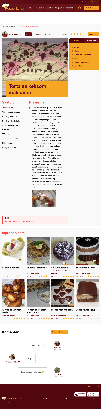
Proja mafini (77, 66)
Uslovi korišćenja (30, 399)
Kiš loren (75, 47)
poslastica (29, 221)
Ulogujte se (95, 2)
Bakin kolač (76, 51)
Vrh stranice (92, 387)
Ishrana (39, 8)
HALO (15, 402)
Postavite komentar (59, 332)
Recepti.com (13, 7)
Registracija (86, 2)
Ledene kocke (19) (87, 299)
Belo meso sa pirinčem (81, 62)
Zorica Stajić (57, 374)
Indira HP (17, 34)
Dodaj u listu (93, 34)
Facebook (56, 399)
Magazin (58, 8)
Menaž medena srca (62, 299)
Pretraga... (79, 7)
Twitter (66, 399)
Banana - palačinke (38, 257)
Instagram (85, 399)
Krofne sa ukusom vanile (13, 299)
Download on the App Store (80, 394)
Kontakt (45, 399)
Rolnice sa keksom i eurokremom (38, 299)
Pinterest (96, 399)
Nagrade (69, 8)
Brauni (75, 58)
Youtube (75, 399)
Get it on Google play (93, 394)
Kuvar (30, 8)
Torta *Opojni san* (87, 257)
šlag (9, 221)
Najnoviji (77, 41)
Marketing (39, 399)
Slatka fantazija (62, 257)
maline (18, 221)
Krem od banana (13, 257)
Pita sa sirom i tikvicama (81, 55)
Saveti (48, 8)
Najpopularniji (92, 41)
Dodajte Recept (92, 8)
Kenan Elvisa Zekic (12, 361)
